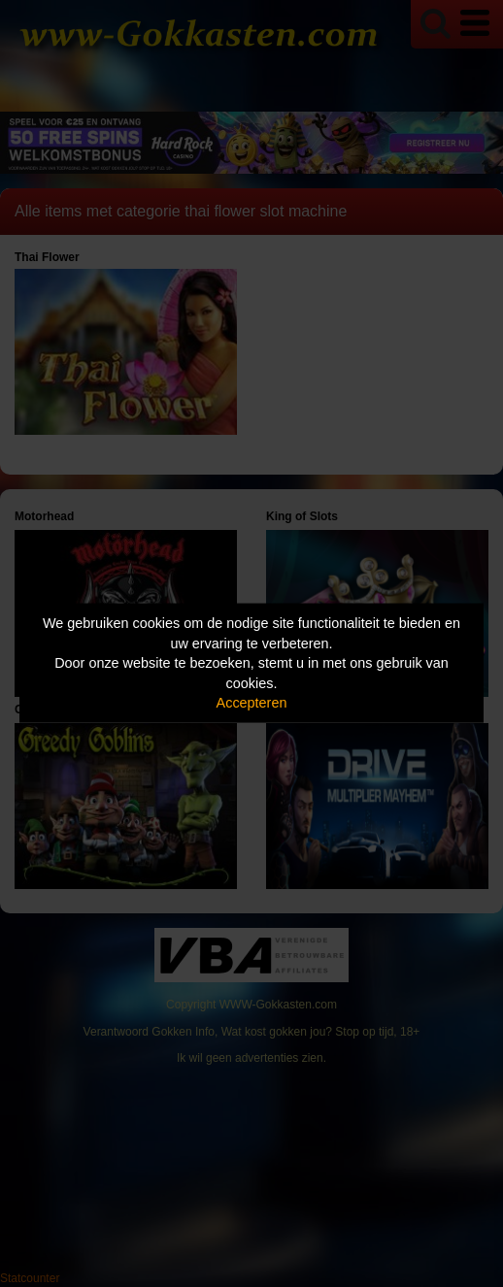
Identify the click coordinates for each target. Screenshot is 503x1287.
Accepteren (252, 702)
